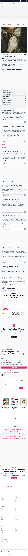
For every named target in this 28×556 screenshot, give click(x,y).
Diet (1, 501)
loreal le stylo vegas (14, 431)
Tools (15, 532)
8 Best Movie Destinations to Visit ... (18, 429)
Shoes (9, 6)
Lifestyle (2, 6)
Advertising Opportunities (5, 541)
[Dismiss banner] (26, 312)
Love (20, 6)
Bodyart (16, 495)
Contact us (2, 537)
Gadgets (2, 506)
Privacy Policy (3, 544)
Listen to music (12, 71)
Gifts (1, 508)
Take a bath (3, 71)
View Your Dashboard (14, 370)
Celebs (16, 497)
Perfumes (16, 521)
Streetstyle (2, 526)
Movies (26, 6)
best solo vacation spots (18, 436)
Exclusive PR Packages (4, 543)
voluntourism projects (9, 436)
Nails (2, 519)
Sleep (15, 524)
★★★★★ (25, 20)
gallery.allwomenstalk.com (10, 56)
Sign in (18, 372)
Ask (25, 122)
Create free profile (14, 367)
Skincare (2, 524)
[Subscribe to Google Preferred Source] (6, 313)
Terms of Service (3, 546)
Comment (5, 309)
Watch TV (16, 71)
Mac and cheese (4, 290)
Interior (2, 512)
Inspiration (16, 510)
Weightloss (2, 532)
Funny (16, 504)
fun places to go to (7, 429)
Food (23, 6)
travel (2, 20)
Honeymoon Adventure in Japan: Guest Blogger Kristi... (14, 433)
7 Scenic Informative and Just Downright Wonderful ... (11, 438)
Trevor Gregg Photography (12, 284)
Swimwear (12, 6)
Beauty (2, 495)
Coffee (5, 147)
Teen (18, 6)
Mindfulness (6, 6)
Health (16, 6)
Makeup (2, 515)
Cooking (2, 499)
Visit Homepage (14, 478)
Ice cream (14, 290)
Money (16, 515)
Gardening (16, 506)
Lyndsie (4, 54)
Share (24, 54)
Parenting (2, 521)
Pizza (8, 290)
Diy (15, 501)
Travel (16, 528)
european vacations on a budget (8, 434)
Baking (16, 493)
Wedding (16, 530)
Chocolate (11, 290)
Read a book (7, 71)
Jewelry (16, 512)
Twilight (2, 530)
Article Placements (4, 539)
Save (20, 54)
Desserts (16, 499)
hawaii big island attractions (20, 434)
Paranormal (16, 519)
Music (15, 517)
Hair (15, 508)
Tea (2, 147)
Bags (2, 493)
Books (2, 497)
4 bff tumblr (24, 438)
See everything (3, 411)
